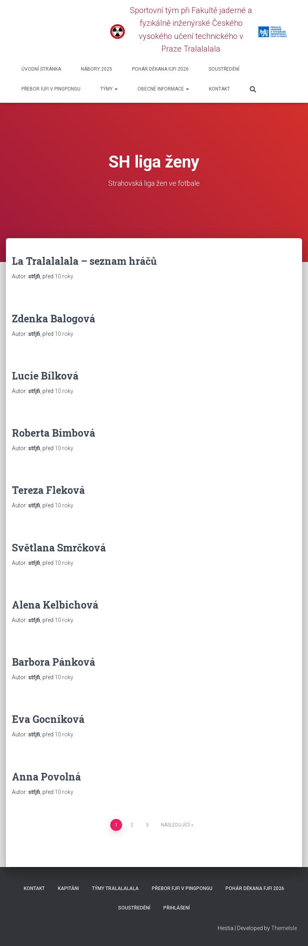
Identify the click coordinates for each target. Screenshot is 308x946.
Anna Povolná (46, 776)
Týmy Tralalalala (115, 888)
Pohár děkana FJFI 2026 (160, 69)
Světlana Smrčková (59, 547)
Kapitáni (68, 888)
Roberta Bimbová (53, 432)
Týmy (109, 89)
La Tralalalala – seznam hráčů (84, 261)
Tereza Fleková (48, 490)
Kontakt (219, 89)
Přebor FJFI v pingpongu (50, 89)
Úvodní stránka (41, 69)
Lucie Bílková (45, 375)
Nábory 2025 (96, 69)
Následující (175, 825)
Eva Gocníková (48, 719)
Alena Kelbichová (55, 604)
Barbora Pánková (53, 662)
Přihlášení (176, 908)
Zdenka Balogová (53, 318)
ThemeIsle (284, 928)
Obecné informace (163, 89)
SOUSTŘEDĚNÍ (224, 69)
